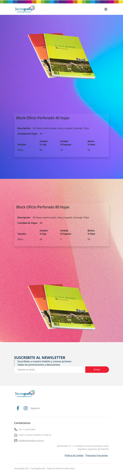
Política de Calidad (74, 455)
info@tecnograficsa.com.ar (31, 440)
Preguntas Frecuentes (97, 455)
